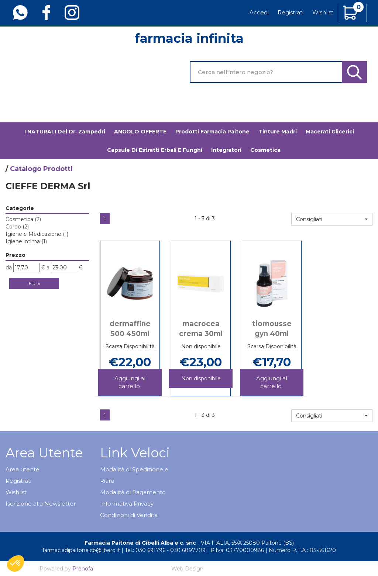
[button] (331, 219)
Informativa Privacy (127, 503)
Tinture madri (277, 131)
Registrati (290, 12)
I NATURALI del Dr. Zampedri (64, 131)
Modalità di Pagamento (133, 492)
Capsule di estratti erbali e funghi (154, 150)
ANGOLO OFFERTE (140, 131)
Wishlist (322, 12)
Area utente (22, 469)
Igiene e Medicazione (37, 234)
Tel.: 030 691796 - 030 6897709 (165, 550)
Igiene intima (26, 241)
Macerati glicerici (330, 131)
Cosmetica (23, 219)
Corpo (17, 226)
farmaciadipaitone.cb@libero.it (81, 550)
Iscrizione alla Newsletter (41, 503)
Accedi (259, 12)
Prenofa (82, 568)
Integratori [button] (226, 150)
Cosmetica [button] (265, 150)
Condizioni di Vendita (129, 515)
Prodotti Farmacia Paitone (212, 131)
